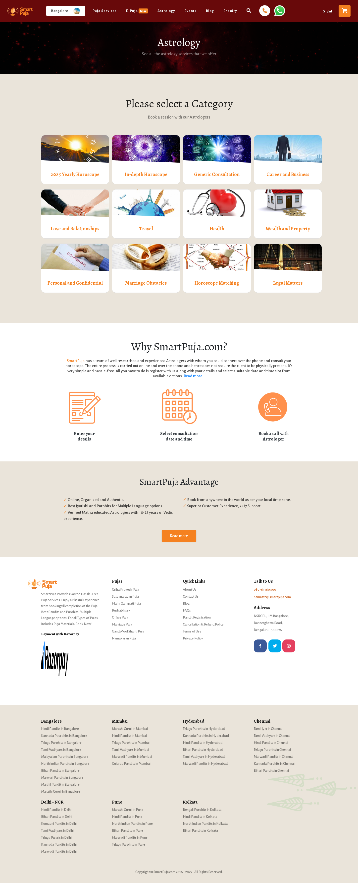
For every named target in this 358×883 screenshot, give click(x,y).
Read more (179, 536)
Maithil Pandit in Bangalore (60, 784)
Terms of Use (192, 631)
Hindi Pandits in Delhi (56, 810)
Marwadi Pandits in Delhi (59, 851)
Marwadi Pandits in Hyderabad (205, 763)
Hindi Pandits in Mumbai (129, 736)
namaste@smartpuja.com (272, 597)
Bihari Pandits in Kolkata (200, 830)
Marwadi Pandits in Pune (130, 837)
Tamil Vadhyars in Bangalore (61, 750)
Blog (210, 11)
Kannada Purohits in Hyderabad (206, 736)
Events (191, 11)
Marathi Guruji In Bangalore (60, 791)
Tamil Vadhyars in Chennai (272, 736)
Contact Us (191, 596)
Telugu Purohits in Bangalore (61, 743)
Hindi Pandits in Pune (127, 817)
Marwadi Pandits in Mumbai (132, 756)
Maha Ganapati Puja (126, 603)
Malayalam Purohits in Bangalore (64, 756)
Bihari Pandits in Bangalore (60, 770)
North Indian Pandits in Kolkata (205, 823)
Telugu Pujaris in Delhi (56, 837)
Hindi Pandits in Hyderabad (202, 743)
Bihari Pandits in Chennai (271, 770)
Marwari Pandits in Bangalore (62, 777)
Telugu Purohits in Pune (128, 844)
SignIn (329, 11)
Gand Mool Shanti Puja (128, 631)
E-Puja (137, 10)
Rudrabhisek (121, 610)
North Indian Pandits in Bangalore (65, 763)
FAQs (187, 610)
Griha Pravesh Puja (125, 589)
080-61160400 (265, 589)
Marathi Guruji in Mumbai (130, 729)
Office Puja (120, 617)
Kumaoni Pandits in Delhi (59, 823)
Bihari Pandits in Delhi (56, 817)
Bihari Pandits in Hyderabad (203, 750)
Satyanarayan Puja (125, 596)
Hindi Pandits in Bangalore (60, 729)
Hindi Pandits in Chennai (271, 743)
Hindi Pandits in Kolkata (200, 817)
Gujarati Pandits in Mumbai (131, 763)
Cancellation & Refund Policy (203, 624)
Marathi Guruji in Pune (127, 810)
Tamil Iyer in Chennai (268, 729)
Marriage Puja (122, 624)
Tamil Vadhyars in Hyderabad (204, 756)
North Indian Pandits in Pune (132, 823)
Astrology (166, 11)
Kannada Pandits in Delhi (59, 844)
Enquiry (230, 11)
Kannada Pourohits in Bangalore (64, 736)
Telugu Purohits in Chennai (272, 750)
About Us (189, 589)
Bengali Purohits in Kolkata (202, 810)
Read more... (194, 376)
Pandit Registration (197, 617)
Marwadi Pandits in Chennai (273, 756)
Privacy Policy (193, 638)
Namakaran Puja (124, 638)
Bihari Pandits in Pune (127, 830)
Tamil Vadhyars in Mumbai (130, 750)
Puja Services (105, 11)
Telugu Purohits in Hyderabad (204, 729)
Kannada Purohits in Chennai (274, 763)
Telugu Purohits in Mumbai (131, 743)
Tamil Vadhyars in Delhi (57, 830)
